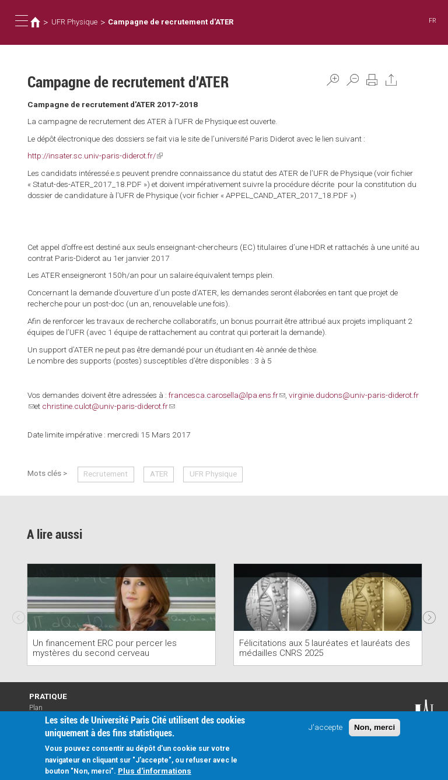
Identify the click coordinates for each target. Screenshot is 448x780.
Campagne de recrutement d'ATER (170, 21)
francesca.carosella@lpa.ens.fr (227, 395)
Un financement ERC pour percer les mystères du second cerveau (105, 648)
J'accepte (325, 728)
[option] (121, 614)
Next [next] (429, 614)
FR (432, 20)
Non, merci (374, 728)
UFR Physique (74, 21)
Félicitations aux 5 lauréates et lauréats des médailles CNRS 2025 (324, 648)
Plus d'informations (154, 772)
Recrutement (105, 473)
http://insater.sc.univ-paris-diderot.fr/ (95, 155)
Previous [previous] (18, 614)
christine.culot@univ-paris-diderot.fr (108, 406)
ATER (159, 473)
